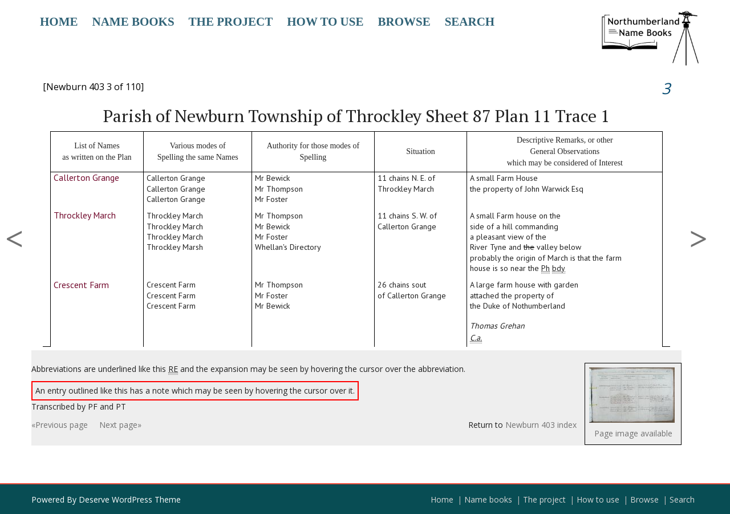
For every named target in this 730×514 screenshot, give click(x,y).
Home (59, 22)
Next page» (120, 424)
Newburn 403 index (541, 424)
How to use (325, 22)
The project (231, 22)
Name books (133, 22)
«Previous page (59, 424)
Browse (404, 22)
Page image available (633, 433)
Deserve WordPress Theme (130, 499)
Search (470, 22)
